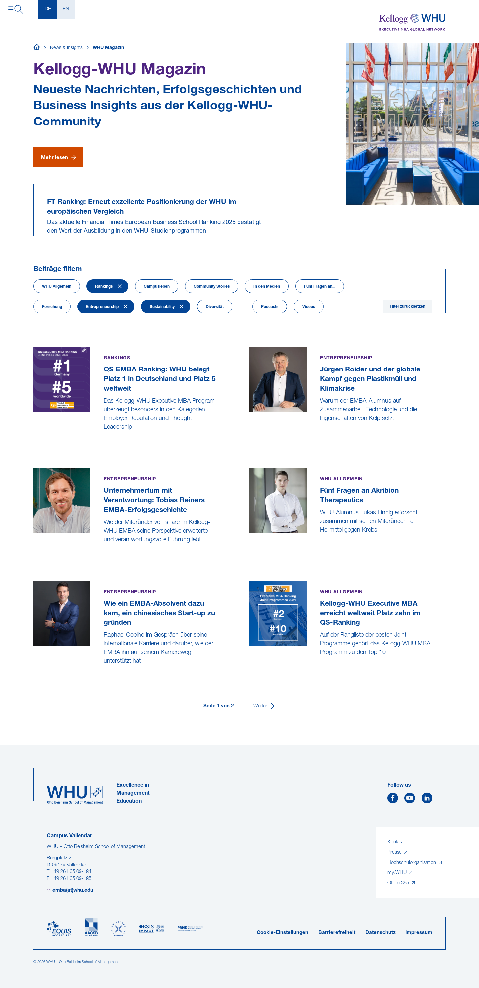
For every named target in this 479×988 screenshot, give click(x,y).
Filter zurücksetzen (407, 307)
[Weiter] (264, 706)
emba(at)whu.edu (72, 890)
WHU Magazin (108, 47)
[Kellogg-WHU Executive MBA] (412, 22)
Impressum (418, 932)
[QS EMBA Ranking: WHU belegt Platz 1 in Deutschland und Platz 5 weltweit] (34, 444)
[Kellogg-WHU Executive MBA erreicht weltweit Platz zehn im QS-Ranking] (250, 669)
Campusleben (157, 287)
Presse (395, 852)
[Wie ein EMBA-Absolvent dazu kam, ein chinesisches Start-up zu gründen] (34, 678)
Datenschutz (380, 932)
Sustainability (162, 307)
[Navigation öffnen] (15, 9)
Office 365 (398, 883)
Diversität (215, 307)
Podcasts (269, 307)
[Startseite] (36, 48)
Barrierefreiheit (336, 932)
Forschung (52, 307)
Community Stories (212, 287)
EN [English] (66, 9)
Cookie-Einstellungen (282, 932)
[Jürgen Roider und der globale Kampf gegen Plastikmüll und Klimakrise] (250, 435)
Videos (308, 307)
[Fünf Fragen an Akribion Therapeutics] (250, 547)
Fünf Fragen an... (319, 287)
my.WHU (397, 872)
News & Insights (66, 47)
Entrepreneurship (102, 307)
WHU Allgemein (56, 287)
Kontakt (395, 842)
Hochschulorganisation (412, 862)
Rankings (104, 287)
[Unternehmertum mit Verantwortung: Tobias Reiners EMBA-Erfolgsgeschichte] (34, 556)
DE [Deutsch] (48, 9)
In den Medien (266, 287)
